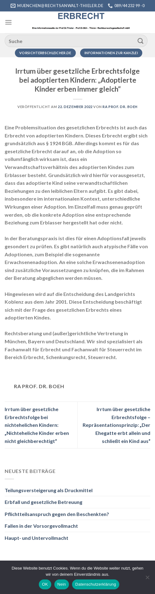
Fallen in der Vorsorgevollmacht (41, 526)
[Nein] (147, 579)
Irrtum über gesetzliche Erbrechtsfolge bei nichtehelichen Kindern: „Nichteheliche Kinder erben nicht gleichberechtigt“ (37, 425)
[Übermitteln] (140, 41)
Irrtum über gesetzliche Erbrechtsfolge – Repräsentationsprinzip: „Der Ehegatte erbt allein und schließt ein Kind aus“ (116, 425)
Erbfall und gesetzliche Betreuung (43, 502)
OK (45, 584)
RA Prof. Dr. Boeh (120, 107)
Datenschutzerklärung (95, 584)
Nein (61, 584)
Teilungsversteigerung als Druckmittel (49, 490)
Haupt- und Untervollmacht (36, 538)
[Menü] (8, 22)
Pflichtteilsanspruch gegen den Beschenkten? (57, 514)
